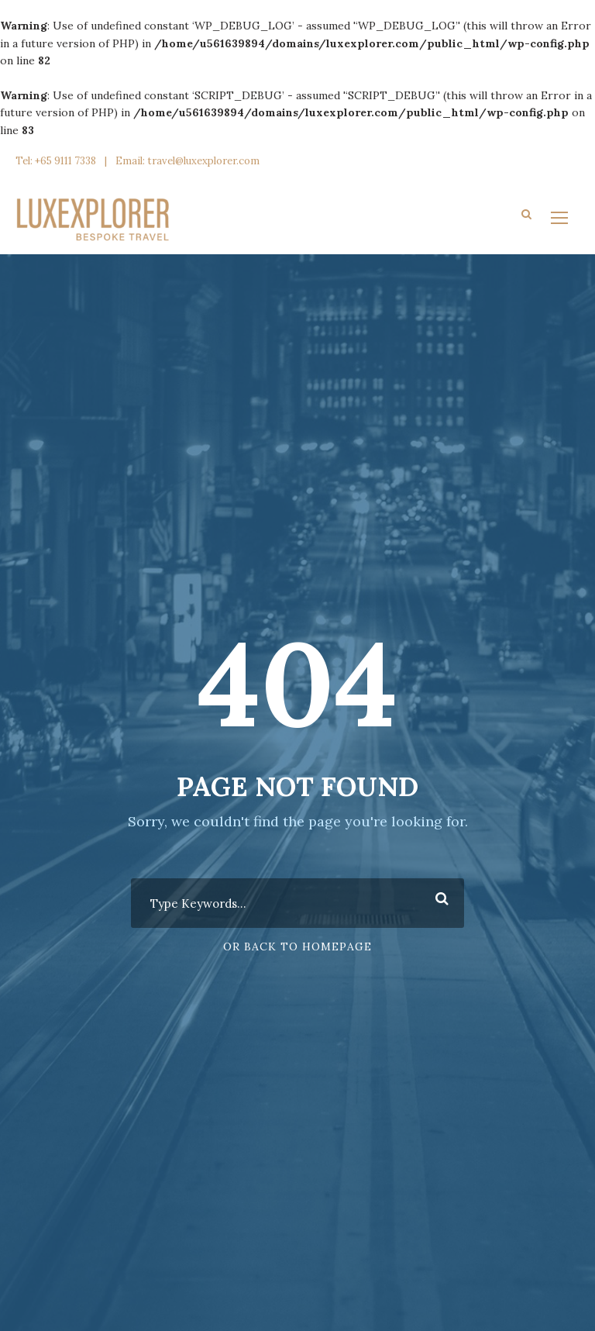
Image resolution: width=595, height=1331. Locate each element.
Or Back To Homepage (297, 946)
